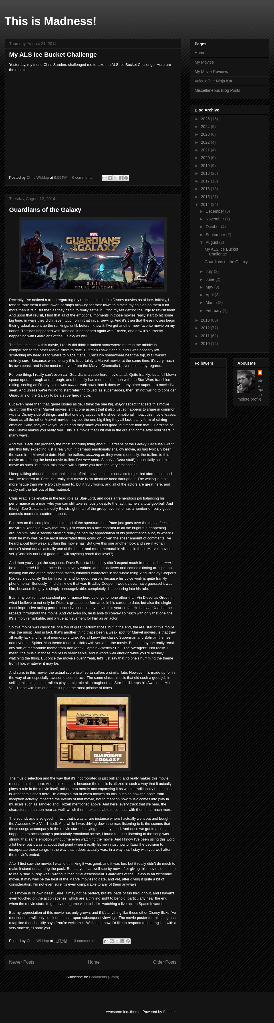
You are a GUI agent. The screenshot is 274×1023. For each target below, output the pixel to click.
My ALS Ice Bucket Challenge (53, 54)
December (215, 211)
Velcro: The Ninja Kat (213, 81)
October (213, 226)
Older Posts (164, 962)
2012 (206, 328)
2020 (206, 157)
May (210, 287)
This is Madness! (50, 21)
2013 (206, 320)
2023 (206, 134)
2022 (206, 142)
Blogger (169, 1012)
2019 (206, 165)
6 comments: (83, 177)
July (210, 271)
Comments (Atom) (104, 977)
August (212, 242)
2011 (206, 336)
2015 (206, 196)
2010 (206, 343)
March (212, 302)
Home (94, 962)
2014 (206, 204)
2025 (206, 119)
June (210, 279)
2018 (206, 173)
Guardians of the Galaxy (45, 209)
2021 (206, 150)
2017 (206, 181)
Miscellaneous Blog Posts (217, 90)
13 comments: (84, 941)
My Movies (204, 62)
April (210, 295)
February (214, 310)
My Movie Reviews (211, 71)
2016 (206, 188)
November (215, 219)
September (216, 234)
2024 (206, 126)
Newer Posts (21, 962)
